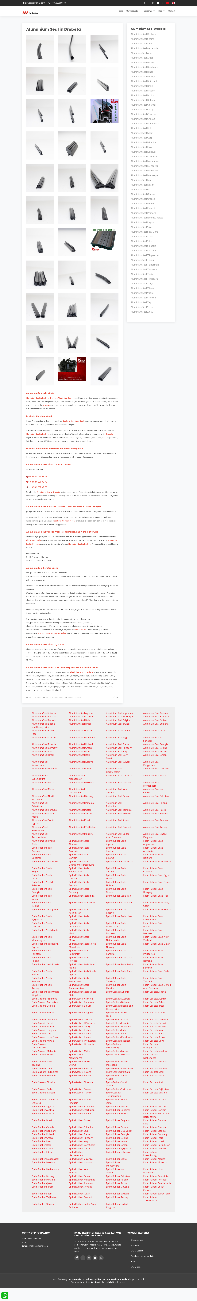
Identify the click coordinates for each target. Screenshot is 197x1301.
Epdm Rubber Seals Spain (119, 971)
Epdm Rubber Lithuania (118, 1152)
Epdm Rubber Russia (116, 1183)
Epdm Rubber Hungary (81, 1137)
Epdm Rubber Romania (81, 1183)
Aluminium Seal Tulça (142, 283)
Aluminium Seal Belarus (81, 720)
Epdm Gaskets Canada (154, 1012)
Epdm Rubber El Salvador (119, 1130)
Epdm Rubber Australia (155, 1106)
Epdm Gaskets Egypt (42, 1023)
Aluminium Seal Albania (44, 713)
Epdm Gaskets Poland (80, 1071)
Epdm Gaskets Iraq (41, 1033)
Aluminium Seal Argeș (142, 57)
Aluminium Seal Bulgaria (155, 723)
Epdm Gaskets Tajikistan (156, 1089)
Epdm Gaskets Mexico (117, 1051)
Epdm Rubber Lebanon (155, 1148)
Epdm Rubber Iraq (78, 1141)
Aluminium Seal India (42, 751)
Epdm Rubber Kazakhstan (156, 1144)
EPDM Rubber (33, 697)
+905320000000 (58, 3)
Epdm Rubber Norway (43, 1176)
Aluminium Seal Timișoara (144, 278)
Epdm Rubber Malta (116, 1158)
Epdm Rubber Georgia (117, 1134)
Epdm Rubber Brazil (42, 1120)
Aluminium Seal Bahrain (44, 720)
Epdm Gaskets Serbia (154, 1075)
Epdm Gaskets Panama (155, 1068)
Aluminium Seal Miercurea (144, 170)
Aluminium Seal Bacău (142, 62)
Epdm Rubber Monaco (80, 1162)
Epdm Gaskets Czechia (117, 1019)
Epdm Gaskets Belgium (43, 1005)
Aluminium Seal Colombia (119, 730)
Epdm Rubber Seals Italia (119, 902)
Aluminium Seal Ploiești (143, 208)
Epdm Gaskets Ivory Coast (45, 1037)
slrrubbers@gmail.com (35, 3)
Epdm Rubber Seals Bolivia (45, 861)
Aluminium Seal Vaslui (142, 292)
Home (120, 11)
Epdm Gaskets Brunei (43, 1012)
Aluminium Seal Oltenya (143, 194)
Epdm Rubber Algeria (43, 1106)
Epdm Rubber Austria (43, 1109)
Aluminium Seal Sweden (155, 820)
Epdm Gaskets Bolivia (80, 1005)
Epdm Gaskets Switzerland (119, 1089)
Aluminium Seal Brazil (80, 723)
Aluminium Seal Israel (43, 754)
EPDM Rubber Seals (53, 697)
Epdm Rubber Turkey (117, 1197)
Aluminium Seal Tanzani (118, 827)
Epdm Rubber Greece (42, 1137)
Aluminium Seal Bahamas (156, 716)
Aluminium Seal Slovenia (155, 813)
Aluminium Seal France (117, 744)
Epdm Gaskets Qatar (153, 1071)
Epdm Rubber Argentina (81, 1106)
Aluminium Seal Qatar (80, 809)
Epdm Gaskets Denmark (155, 1019)
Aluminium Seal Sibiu (141, 241)
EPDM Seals (134, 1266)
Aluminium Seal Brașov (143, 90)
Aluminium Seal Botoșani (144, 81)
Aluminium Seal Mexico (43, 782)
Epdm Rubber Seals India (82, 895)
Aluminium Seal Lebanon (44, 768)
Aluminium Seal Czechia (44, 737)
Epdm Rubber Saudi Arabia (157, 1183)
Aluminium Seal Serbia (80, 813)
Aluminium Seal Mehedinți (144, 165)
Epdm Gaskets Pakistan (81, 1068)
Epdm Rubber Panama (43, 1179)
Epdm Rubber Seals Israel (82, 902)
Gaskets (132, 1261)
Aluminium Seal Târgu (142, 260)
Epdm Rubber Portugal (155, 1179)
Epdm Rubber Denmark (44, 1130)
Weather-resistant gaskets (140, 1256)
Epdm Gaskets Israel (116, 1033)
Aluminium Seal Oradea (143, 198)
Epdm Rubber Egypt (79, 1130)
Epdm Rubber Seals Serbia (119, 964)
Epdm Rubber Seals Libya (119, 916)
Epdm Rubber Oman (79, 1176)
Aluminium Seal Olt (140, 189)
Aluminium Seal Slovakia (118, 813)
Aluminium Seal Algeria (81, 713)
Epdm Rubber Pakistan (118, 1176)
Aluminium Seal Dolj (141, 128)
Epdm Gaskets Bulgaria (81, 1012)
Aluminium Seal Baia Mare (144, 67)
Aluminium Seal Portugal (44, 809)
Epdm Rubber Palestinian (156, 1176)
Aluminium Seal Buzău (142, 95)
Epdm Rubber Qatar (42, 1183)
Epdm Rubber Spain (42, 1193)
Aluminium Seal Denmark (82, 737)
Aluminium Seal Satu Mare (144, 231)
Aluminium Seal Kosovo (81, 761)
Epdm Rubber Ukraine (43, 1204)
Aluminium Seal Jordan (155, 754)
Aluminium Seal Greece (80, 747)
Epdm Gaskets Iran (153, 1030)
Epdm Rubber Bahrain (154, 1109)
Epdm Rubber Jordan (117, 1144)
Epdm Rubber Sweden (117, 1193)
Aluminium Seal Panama (81, 802)
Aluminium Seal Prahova (143, 212)
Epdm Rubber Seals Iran (118, 895)
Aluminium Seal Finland (81, 744)
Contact (171, 11)
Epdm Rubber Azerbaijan (82, 1109)
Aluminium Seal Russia (154, 809)
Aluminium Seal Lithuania (156, 768)
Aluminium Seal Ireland (155, 751)
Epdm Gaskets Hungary (44, 1030)
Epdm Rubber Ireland (117, 1141)
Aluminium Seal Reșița (142, 222)
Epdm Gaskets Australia (118, 998)
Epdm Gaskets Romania (44, 1075)
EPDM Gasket (135, 1250)
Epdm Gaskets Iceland (80, 1030)
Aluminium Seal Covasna (143, 114)
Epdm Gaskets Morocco (118, 1054)
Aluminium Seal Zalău (142, 311)
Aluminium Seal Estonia (44, 744)
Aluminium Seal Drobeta (143, 34)
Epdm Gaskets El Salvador (82, 1023)
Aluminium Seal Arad (141, 53)
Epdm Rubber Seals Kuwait (157, 909)
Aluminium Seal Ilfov (141, 147)
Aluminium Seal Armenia (155, 713)
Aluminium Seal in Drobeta (53, 29)
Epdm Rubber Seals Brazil (119, 861)
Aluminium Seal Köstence (144, 156)
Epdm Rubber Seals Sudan (156, 971)
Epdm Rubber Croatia (117, 1127)
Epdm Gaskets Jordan (80, 1037)
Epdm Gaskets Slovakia (43, 1082)
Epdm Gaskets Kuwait (43, 1040)
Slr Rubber (133, 1245)
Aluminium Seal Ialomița (143, 142)
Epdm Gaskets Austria (154, 998)
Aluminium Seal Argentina (119, 713)
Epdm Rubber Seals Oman (156, 943)
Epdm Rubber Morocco (155, 1162)
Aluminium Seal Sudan (117, 820)
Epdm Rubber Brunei (80, 1120)
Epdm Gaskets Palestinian (119, 1068)
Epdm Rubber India (153, 1137)
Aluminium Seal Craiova (143, 118)
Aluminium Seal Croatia (155, 730)
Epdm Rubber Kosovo (43, 1148)
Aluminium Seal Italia (79, 754)
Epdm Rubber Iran (41, 1141)
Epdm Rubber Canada (43, 1127)
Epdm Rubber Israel (153, 1141)
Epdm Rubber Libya (42, 1152)
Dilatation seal (135, 1239)
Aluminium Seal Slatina (142, 38)
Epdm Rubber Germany (155, 1134)
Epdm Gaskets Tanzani (43, 1092)
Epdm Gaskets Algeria (154, 991)
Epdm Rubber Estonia (154, 1130)
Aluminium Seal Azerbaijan (119, 716)
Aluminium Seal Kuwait (117, 761)
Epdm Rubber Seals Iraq (155, 895)
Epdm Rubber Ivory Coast (82, 1144)
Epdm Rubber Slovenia (117, 1186)
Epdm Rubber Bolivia (117, 1113)
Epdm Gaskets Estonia (117, 1023)
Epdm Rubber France (79, 1134)
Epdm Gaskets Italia (153, 1033)
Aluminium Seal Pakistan (156, 796)
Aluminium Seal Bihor (142, 71)
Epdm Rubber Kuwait (80, 1148)
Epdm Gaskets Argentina (44, 998)
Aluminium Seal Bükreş (143, 100)
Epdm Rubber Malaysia (81, 1158)
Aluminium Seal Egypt (117, 737)
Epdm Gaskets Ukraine (155, 1092)
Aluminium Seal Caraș (142, 109)
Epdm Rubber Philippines (82, 1179)
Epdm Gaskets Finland (154, 1023)
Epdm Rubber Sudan (79, 1193)
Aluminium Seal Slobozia (143, 245)
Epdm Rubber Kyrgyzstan (119, 1148)
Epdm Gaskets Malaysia (44, 1051)
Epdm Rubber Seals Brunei (157, 861)
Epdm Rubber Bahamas (118, 1109)
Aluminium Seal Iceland (155, 747)
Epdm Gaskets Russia (80, 1075)
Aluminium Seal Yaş (141, 302)
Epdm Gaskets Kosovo (154, 1037)
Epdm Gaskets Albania (117, 991)
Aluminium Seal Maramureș (145, 161)
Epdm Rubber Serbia (42, 1186)
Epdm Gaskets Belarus (154, 1002)
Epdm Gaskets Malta (79, 1051)
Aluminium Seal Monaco (118, 782)
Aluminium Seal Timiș (142, 274)
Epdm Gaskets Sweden (80, 1089)
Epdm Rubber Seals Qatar (119, 957)
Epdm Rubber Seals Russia (45, 964)
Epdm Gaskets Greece (154, 1026)
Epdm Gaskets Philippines (45, 1071)
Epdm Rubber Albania (154, 1099)
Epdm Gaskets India (116, 1030)
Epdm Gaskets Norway (155, 1061)
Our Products (132, 11)
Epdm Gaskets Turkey (80, 1092)
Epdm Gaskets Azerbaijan (45, 1002)
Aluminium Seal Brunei (117, 723)
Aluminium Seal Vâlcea (142, 288)
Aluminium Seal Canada (81, 730)
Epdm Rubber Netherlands (45, 1169)
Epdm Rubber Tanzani (80, 1197)
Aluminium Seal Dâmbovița (145, 123)
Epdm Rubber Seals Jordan (45, 909)
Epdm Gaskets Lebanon (118, 1040)
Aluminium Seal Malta (154, 775)
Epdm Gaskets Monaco (43, 1054)
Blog (160, 11)
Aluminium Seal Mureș (142, 180)
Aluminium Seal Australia (44, 716)
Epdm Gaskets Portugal (118, 1071)
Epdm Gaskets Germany (118, 1026)
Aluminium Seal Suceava (143, 250)
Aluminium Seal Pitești (142, 203)
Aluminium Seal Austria (81, 716)
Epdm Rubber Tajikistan (44, 1197)
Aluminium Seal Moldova (81, 782)
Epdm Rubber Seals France (157, 882)
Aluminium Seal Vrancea (143, 297)
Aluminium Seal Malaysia (119, 775)
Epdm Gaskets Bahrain (117, 1002)
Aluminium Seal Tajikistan (82, 827)
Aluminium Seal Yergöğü (143, 307)
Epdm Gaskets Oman (42, 1068)
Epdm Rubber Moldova (43, 1162)
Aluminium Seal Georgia (155, 744)
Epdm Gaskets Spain (153, 1082)
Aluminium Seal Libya (80, 768)
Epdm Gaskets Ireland (80, 1033)
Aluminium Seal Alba (141, 43)
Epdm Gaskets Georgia (80, 1026)
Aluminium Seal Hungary (119, 747)
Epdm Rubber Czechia (154, 1127)
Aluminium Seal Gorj (141, 137)
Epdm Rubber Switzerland (156, 1193)
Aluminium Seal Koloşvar (143, 151)
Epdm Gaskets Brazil (153, 1005)
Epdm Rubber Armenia (117, 1106)
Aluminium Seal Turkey (155, 827)
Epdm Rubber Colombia (81, 1127)
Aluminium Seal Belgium (118, 720)
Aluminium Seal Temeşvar (144, 269)
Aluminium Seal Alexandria (144, 48)
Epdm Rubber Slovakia (80, 1186)
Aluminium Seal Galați (142, 132)
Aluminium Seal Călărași (143, 104)
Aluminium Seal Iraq (116, 751)
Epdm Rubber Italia (41, 1144)
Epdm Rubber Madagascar (45, 1158)
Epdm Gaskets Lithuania (81, 1044)
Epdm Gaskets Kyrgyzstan (82, 1040)
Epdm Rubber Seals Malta (45, 930)
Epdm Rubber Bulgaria (117, 1120)
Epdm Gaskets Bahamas (81, 1002)
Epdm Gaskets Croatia (80, 1019)
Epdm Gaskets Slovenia (81, 1082)
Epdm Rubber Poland (117, 1179)
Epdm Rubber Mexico (154, 1158)
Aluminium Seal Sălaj (141, 227)
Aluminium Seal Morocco (44, 789)
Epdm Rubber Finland (43, 1134)
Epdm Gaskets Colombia (44, 1019)
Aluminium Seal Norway (81, 796)
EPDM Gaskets (73, 697)
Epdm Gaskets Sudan (42, 1089)
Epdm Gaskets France (43, 1026)
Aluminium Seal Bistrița (143, 76)
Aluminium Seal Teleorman (145, 264)
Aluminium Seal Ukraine (81, 833)
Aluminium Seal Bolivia (155, 720)
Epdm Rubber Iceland (117, 1137)
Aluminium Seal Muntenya (144, 175)
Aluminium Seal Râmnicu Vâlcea (147, 217)
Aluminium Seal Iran (79, 751)
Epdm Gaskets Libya (153, 1040)
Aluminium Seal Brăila (142, 85)
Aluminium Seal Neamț (142, 184)
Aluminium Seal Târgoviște (145, 255)
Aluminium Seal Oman (117, 796)
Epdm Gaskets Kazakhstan (119, 1037)
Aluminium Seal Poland (155, 802)
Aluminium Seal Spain (80, 820)
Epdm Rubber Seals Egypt (156, 875)
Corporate (148, 11)
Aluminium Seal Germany (44, 747)
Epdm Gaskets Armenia (81, 998)
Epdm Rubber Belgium (80, 1113)
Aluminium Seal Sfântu (142, 236)
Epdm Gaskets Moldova (155, 1051)
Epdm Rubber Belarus (43, 1113)
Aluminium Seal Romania (119, 809)
